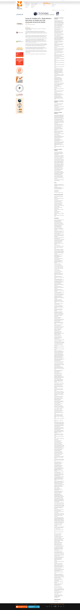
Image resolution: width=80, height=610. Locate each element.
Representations (27, 5)
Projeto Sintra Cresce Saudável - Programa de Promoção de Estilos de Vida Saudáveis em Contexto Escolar (59, 575)
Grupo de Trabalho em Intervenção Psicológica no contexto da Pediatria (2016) (58, 435)
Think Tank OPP (56, 593)
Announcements (54, 4)
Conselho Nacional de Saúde (58, 50)
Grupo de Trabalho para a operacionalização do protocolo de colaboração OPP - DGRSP (58, 463)
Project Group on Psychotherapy (58, 202)
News (26, 6)
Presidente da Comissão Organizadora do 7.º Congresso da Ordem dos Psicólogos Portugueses (59, 109)
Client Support (33, 5)
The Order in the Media (34, 4)
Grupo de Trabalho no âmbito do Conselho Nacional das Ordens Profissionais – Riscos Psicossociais (58, 452)
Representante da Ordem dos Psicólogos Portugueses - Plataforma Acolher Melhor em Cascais (59, 94)
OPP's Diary (32, 6)
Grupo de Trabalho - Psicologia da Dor (59, 157)
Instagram (63, 606)
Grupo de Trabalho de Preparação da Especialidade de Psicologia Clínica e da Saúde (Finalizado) (59, 426)
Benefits (44, 5)
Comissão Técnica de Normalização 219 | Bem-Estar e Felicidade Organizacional (58, 315)
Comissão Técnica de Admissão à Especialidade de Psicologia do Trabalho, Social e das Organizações (58, 313)
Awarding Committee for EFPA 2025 (58, 198)
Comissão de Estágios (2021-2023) (58, 267)
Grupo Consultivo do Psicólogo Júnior (59, 361)
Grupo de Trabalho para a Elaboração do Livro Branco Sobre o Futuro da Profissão (59, 457)
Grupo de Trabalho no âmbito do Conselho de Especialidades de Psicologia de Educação (58, 450)
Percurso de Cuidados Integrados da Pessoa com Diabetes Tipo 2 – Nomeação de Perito (58, 85)
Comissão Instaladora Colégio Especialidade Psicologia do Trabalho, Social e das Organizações (59, 282)
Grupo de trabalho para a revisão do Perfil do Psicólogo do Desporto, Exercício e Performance (58, 169)
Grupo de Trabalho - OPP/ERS (58, 408)
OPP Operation (27, 4)
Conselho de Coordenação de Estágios (59, 339)
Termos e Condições (53, 604)
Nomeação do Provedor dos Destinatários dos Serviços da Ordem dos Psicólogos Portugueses (59, 188)
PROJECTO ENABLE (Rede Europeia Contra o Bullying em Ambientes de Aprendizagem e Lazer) (59, 570)
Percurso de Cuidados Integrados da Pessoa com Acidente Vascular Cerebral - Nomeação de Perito (58, 25)
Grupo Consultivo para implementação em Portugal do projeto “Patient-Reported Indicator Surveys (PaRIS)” (59, 119)
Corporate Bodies (27, 3)
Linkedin (61, 606)
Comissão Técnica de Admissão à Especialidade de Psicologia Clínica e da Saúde (59, 307)
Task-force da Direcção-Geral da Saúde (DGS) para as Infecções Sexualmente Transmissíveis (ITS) (59, 590)
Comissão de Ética (56, 269)
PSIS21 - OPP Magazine (34, 3)
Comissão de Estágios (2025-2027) (58, 103)
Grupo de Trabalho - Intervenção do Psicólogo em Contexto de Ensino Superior (58, 390)
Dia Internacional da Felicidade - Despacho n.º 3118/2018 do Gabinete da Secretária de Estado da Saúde (59, 352)
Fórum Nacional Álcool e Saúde (58, 68)
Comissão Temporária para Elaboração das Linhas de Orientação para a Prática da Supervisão (59, 320)
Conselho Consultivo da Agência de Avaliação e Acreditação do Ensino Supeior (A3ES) (58, 45)
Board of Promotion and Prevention (58, 33)
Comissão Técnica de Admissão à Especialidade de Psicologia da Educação (58, 310)
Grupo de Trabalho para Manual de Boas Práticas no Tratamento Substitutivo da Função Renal (58, 492)
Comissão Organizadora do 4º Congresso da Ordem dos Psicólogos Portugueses (59, 287)
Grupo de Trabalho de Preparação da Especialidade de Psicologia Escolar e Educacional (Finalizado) (59, 428)
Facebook (49, 606)
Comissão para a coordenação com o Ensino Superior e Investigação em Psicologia (59, 229)
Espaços (62, 604)
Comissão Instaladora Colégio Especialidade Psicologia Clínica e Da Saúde (59, 277)
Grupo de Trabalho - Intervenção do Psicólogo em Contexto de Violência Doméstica (58, 394)
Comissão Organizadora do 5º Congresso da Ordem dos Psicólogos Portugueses (59, 290)
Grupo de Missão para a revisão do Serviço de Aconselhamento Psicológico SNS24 (58, 371)
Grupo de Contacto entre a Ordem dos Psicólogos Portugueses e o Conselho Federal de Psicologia (59, 365)
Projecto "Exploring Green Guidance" (59, 90)
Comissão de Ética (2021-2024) (58, 271)
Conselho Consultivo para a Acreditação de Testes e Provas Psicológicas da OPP (58, 338)
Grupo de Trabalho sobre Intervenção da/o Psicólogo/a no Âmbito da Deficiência (59, 508)
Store (44, 4)
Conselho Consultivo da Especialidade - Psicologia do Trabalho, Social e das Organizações (59, 236)
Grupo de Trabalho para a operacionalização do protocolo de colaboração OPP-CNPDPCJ (58, 465)
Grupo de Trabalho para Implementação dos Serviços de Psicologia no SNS (58, 489)
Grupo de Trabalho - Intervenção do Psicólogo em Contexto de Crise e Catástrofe (58, 387)
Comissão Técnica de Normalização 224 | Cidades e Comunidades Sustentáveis (58, 42)
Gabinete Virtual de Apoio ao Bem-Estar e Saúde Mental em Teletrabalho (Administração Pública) (59, 360)
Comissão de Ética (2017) (57, 270)
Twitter (51, 606)
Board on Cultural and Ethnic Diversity (59, 246)
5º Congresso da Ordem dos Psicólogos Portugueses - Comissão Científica (58, 243)
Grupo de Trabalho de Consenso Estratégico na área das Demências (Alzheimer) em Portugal (58, 132)
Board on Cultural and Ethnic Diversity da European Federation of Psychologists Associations (59, 221)
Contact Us (26, 7)
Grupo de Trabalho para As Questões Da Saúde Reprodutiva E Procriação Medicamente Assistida (59, 475)
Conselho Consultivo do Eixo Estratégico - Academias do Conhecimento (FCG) (57, 329)
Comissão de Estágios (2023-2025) (58, 268)
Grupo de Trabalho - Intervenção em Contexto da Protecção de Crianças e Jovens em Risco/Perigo (59, 402)
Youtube (54, 606)
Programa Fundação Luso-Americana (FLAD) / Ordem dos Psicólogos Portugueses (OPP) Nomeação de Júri (59, 566)
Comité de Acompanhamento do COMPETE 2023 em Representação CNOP (58, 323)
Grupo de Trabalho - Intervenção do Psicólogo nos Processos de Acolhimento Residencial (58, 399)
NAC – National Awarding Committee (58, 546)
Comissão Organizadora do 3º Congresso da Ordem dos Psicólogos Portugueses (59, 284)
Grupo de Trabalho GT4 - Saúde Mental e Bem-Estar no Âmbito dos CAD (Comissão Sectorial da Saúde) (59, 240)
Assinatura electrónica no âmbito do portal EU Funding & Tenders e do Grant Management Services (58, 32)
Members (32, 7)
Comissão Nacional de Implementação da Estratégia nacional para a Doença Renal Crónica (59, 122)
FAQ (52, 3)
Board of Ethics (56, 199)
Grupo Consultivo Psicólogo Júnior (58, 362)
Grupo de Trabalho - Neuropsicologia (58, 407)
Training (53, 6)
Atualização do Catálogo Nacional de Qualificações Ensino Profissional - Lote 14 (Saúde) (59, 185)
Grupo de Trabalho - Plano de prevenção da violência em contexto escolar (58, 412)
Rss (47, 606)
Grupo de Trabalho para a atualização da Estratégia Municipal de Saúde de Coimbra (59, 75)
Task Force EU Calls (56, 585)
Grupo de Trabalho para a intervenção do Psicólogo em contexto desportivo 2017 (59, 460)
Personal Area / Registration (46, 3)
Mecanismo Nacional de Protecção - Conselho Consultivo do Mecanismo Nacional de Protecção (58, 540)
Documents (53, 5)
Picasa (58, 606)
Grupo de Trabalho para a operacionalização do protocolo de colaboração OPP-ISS (58, 140)
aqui (27, 24)
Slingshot (35, 604)
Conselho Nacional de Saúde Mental (58, 51)
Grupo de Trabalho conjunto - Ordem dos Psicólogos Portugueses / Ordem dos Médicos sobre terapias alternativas (59, 423)
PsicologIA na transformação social (58, 192)
